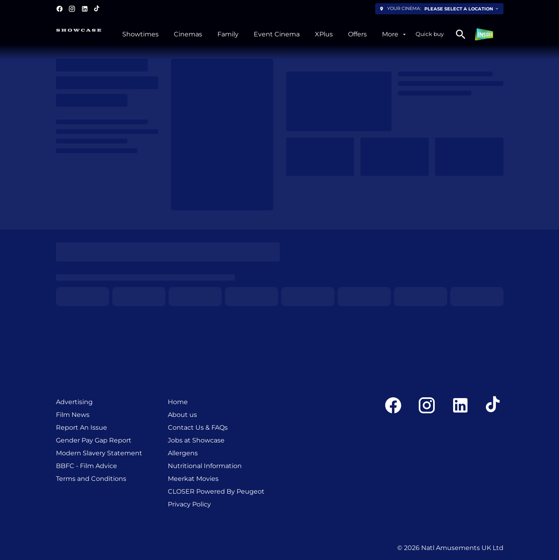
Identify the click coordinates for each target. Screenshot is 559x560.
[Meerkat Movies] (193, 478)
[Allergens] (183, 453)
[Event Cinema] (276, 34)
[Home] (178, 402)
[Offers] (357, 34)
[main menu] (265, 34)
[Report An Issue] (81, 427)
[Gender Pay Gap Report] (93, 440)
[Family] (228, 34)
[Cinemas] (188, 34)
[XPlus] (323, 34)
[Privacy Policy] (189, 504)
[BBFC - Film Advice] (86, 466)
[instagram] (72, 8)
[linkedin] (84, 8)
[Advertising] (74, 402)
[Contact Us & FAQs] (198, 427)
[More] (394, 34)
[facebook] (59, 8)
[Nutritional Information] (205, 466)
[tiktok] (97, 8)
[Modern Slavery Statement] (99, 453)
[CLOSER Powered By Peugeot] (216, 491)
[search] (460, 34)
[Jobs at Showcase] (196, 440)
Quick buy (430, 34)
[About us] (182, 415)
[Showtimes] (140, 34)
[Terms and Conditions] (91, 478)
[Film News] (73, 415)
